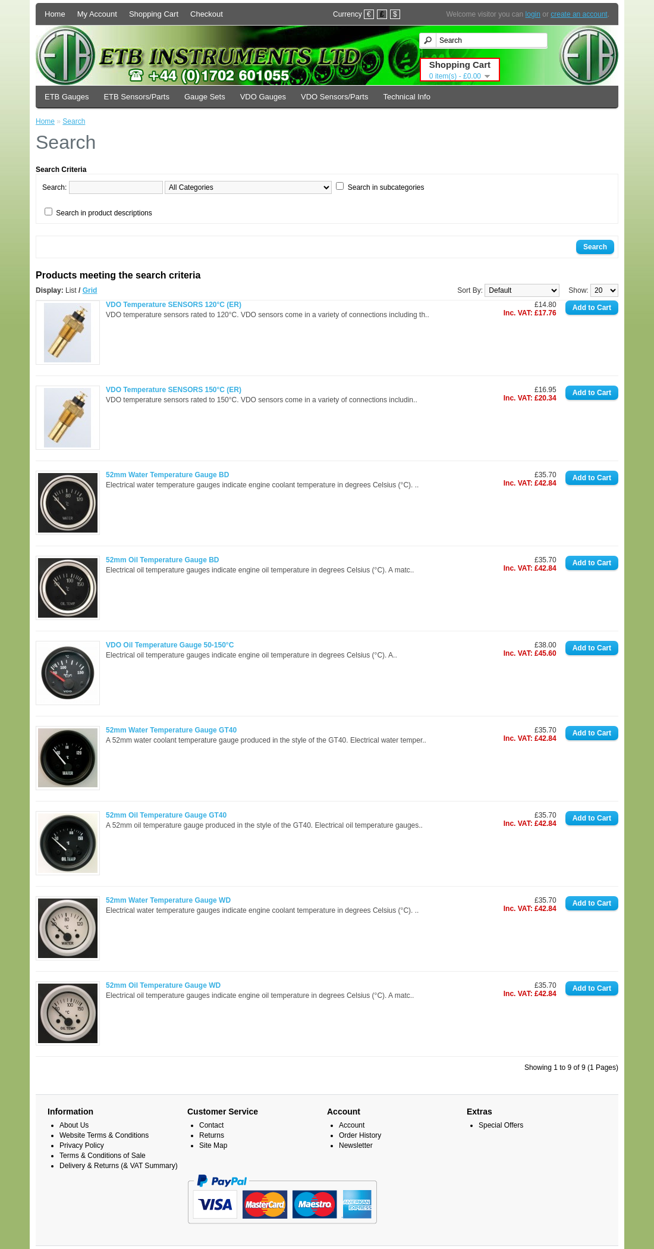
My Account (97, 14)
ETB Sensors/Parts (136, 96)
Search (73, 121)
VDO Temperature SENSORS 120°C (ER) (173, 304)
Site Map (213, 1145)
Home (55, 14)
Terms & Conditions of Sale (102, 1155)
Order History (360, 1135)
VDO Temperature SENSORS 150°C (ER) (173, 390)
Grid (90, 290)
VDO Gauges (263, 96)
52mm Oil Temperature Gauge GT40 (166, 815)
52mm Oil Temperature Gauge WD (163, 985)
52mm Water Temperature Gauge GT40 (171, 730)
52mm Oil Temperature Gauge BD (162, 560)
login (533, 14)
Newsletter (356, 1145)
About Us (74, 1125)
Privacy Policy (81, 1145)
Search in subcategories (386, 187)
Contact (211, 1125)
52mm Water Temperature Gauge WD (168, 900)
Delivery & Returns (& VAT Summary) (118, 1166)
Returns (211, 1135)
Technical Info (406, 96)
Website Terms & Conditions (104, 1135)
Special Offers (501, 1125)
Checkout (206, 14)
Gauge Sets (204, 96)
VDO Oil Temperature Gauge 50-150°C (170, 645)
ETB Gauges (67, 96)
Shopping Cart (153, 14)
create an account (579, 14)
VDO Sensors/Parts (334, 96)
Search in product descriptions (104, 213)
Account (351, 1125)
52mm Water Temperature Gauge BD (167, 475)
